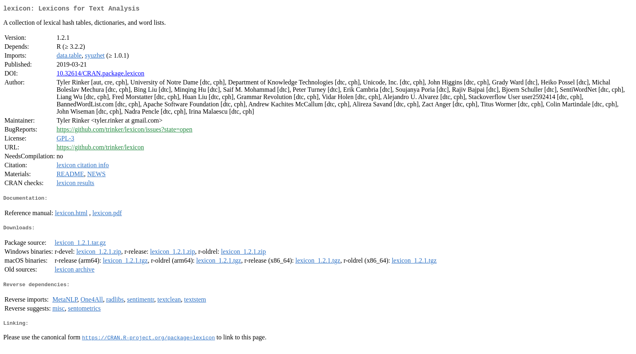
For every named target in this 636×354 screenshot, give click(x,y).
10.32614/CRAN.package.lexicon (100, 74)
